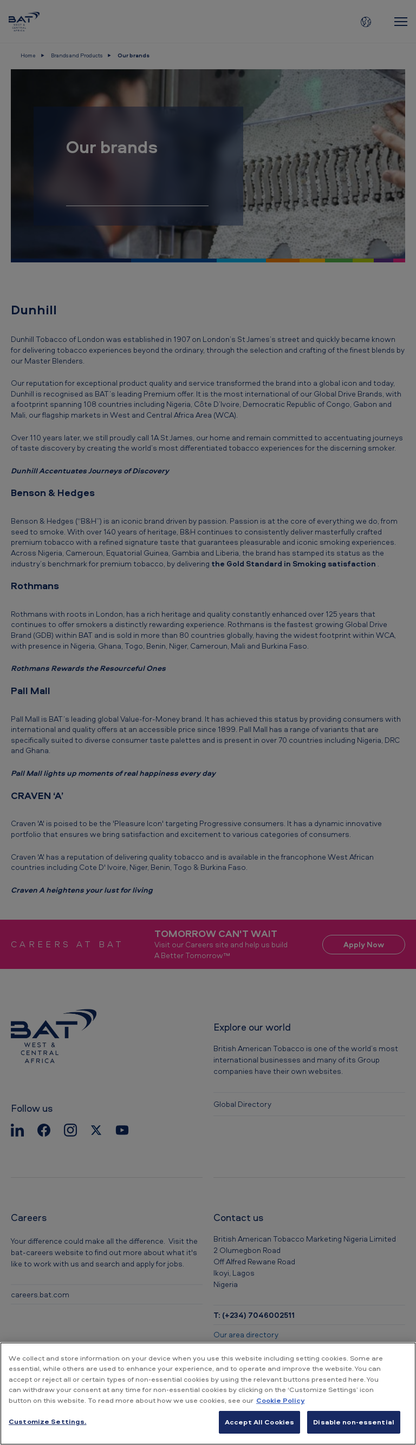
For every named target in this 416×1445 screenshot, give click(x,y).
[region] (208, 1393)
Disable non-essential (353, 1422)
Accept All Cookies (259, 1422)
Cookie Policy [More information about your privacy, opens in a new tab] (280, 1400)
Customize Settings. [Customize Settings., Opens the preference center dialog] (47, 1421)
